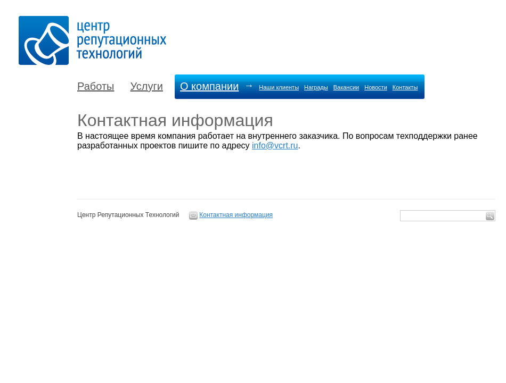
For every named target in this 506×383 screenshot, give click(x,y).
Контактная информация (236, 215)
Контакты (405, 87)
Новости (375, 87)
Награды (316, 87)
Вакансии (346, 87)
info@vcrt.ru (275, 145)
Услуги (146, 86)
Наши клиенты (279, 87)
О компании (209, 86)
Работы (95, 86)
